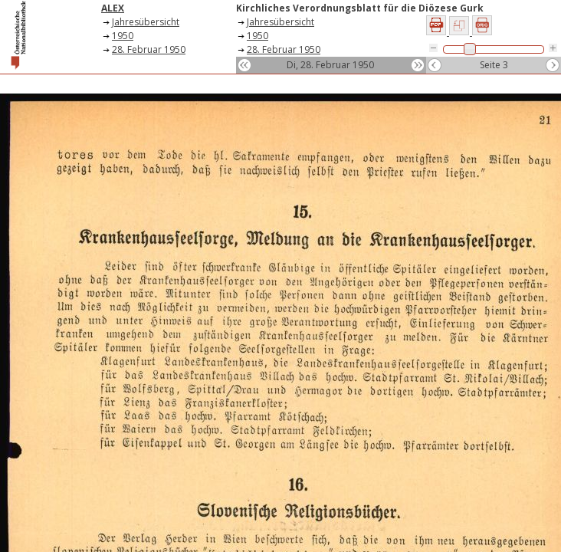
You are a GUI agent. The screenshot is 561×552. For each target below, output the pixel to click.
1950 (122, 35)
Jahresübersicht (145, 21)
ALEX (112, 8)
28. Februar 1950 (148, 49)
